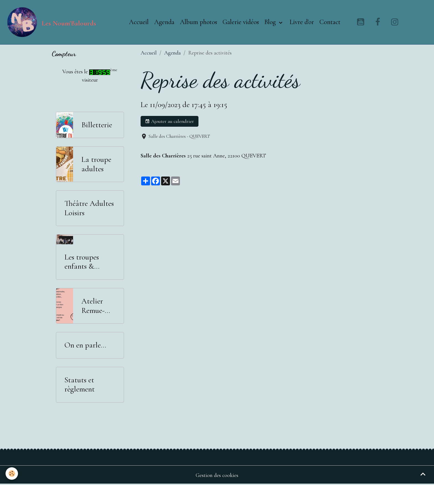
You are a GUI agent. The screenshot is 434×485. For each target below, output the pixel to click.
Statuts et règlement (79, 384)
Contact (329, 22)
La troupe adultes (96, 164)
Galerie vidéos (241, 22)
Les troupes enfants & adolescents (81, 262)
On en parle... (85, 345)
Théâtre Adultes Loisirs (89, 208)
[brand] (51, 22)
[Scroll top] (423, 474)
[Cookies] (12, 473)
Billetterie (96, 124)
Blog (270, 22)
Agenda (164, 22)
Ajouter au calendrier (169, 121)
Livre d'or (302, 22)
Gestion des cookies (217, 475)
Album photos (198, 22)
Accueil (139, 22)
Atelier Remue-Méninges (95, 306)
